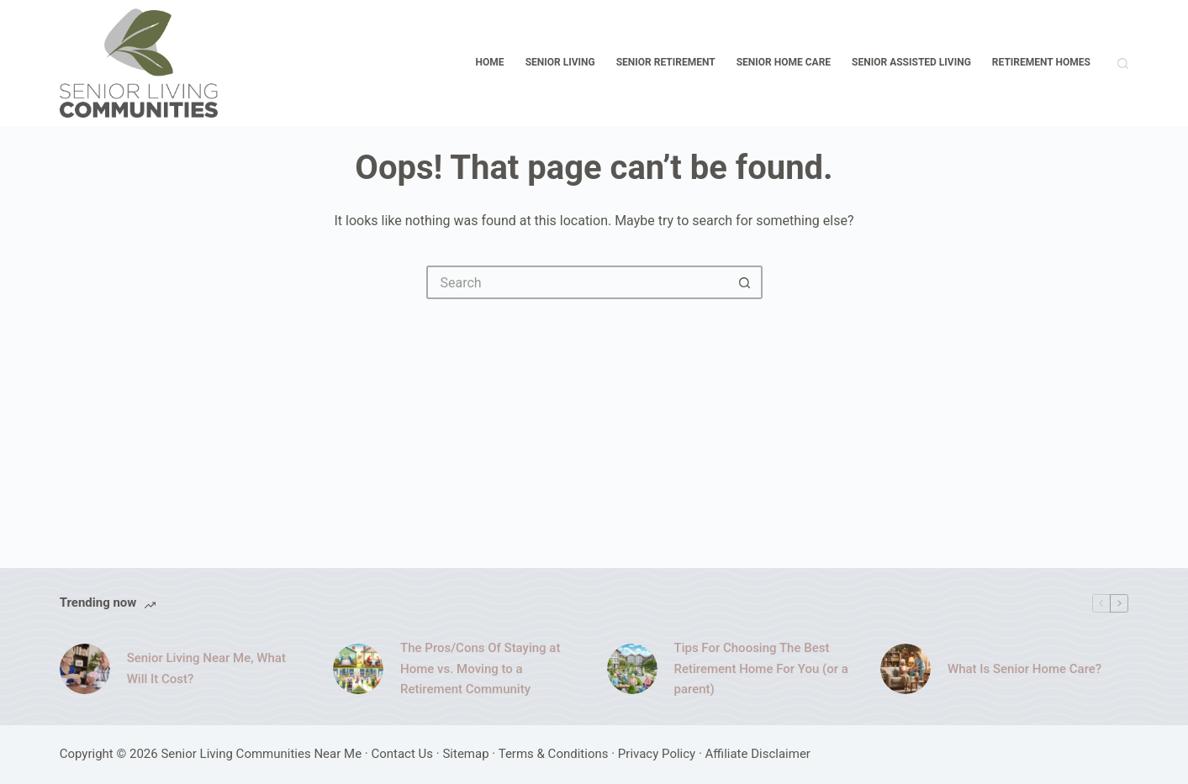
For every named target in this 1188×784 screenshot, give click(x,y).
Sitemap (465, 753)
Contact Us (402, 753)
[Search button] (746, 282)
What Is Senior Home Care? (1024, 668)
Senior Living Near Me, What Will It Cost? (206, 668)
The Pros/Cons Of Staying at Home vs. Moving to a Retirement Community (480, 668)
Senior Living (560, 62)
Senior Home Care (784, 62)
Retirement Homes (1041, 62)
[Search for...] (577, 282)
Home (490, 62)
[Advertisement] (594, 425)
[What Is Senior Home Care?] (905, 669)
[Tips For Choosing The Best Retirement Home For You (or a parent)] (632, 669)
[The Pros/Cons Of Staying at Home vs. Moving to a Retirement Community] (358, 669)
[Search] (1122, 63)
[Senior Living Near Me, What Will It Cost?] (85, 669)
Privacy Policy (656, 753)
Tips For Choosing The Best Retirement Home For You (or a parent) (761, 668)
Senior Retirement (665, 62)
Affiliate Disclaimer (757, 753)
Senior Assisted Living (911, 62)
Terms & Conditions (554, 753)
